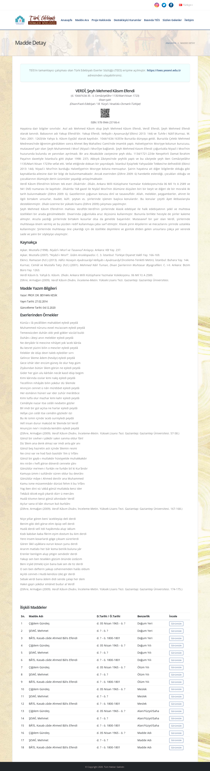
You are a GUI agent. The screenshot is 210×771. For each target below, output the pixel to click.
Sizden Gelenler (172, 20)
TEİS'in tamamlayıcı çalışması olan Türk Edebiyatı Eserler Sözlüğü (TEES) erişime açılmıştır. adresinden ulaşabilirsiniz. (105, 72)
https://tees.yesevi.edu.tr (164, 70)
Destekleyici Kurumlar (127, 20)
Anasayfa (66, 20)
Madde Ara (82, 20)
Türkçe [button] (186, 5)
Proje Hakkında (101, 20)
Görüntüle (176, 623)
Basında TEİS (152, 20)
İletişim (189, 20)
